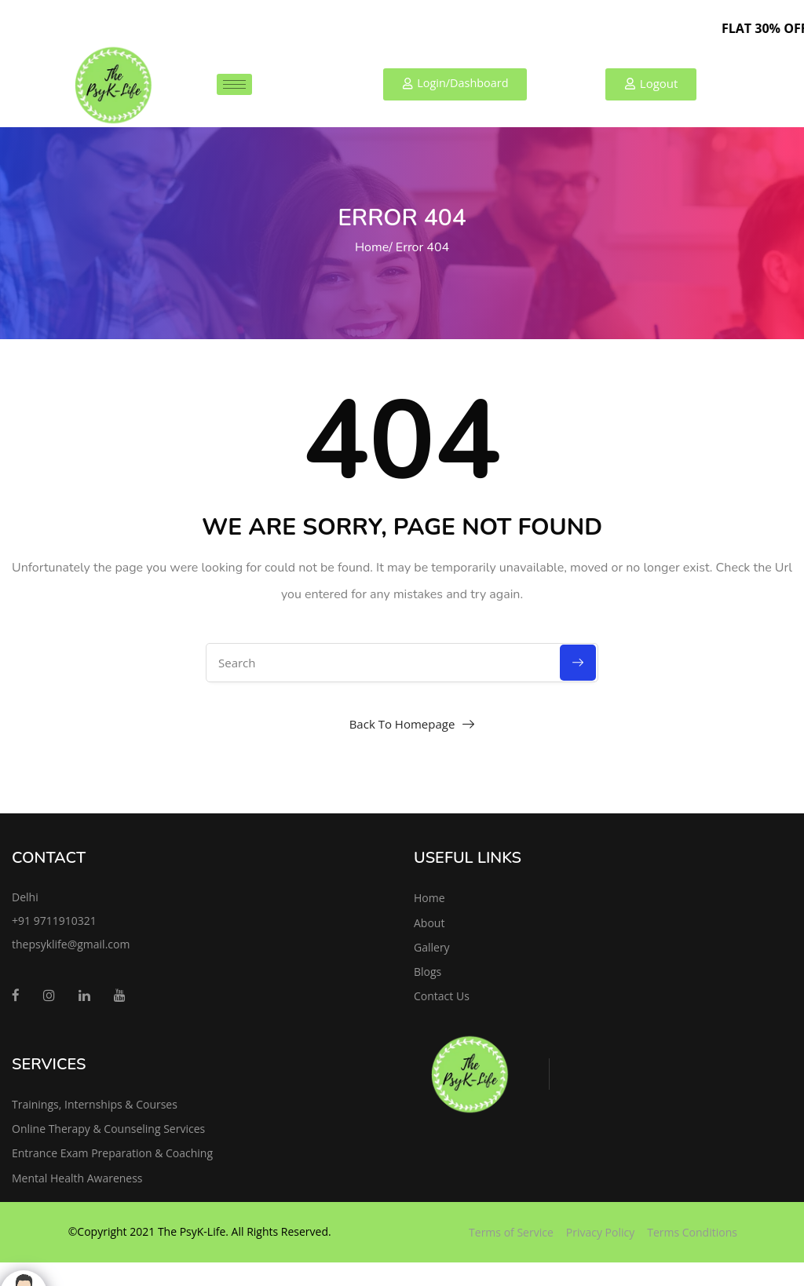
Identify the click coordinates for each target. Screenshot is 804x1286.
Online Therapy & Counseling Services (108, 1128)
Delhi (25, 897)
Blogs (427, 971)
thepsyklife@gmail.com (71, 944)
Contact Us (442, 995)
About (429, 922)
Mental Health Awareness (77, 1178)
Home (372, 247)
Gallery (432, 947)
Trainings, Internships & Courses (94, 1104)
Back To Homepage (402, 724)
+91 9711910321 (54, 920)
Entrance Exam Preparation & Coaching (112, 1152)
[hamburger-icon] (234, 84)
